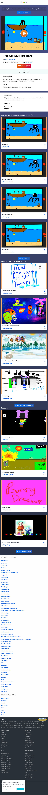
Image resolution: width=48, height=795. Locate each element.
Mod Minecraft (5, 589)
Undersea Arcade (6, 670)
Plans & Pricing (29, 744)
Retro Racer (4, 627)
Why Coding (28, 740)
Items (2, 710)
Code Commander (6, 625)
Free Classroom (29, 757)
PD (26, 772)
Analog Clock (4, 689)
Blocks (3, 712)
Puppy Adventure (6, 658)
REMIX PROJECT (24, 66)
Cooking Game (5, 620)
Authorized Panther (8, 252)
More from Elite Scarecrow (24, 405)
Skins (2, 707)
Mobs (2, 715)
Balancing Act (5, 598)
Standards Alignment (31, 770)
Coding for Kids (8, 9)
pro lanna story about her (9, 290)
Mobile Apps (4, 742)
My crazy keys (5, 396)
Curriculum (28, 734)
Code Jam (3, 770)
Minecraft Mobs (5, 760)
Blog (2, 732)
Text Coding (4, 705)
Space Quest (4, 615)
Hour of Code (4, 772)
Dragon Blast (4, 575)
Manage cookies (7, 789)
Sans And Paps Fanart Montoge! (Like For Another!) (11, 542)
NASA (2, 663)
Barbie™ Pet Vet (5, 570)
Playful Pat (28, 62)
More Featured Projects (24, 551)
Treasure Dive (5, 144)
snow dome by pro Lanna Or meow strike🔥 (11, 361)
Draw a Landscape (6, 641)
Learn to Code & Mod (8, 695)
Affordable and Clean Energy (9, 608)
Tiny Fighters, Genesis (8, 472)
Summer (27, 748)
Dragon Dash (4, 582)
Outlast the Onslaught (7, 629)
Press (2, 738)
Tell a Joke (4, 665)
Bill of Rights (4, 686)
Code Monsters (5, 594)
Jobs (2, 740)
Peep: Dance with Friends (8, 682)
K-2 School (28, 766)
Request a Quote (29, 778)
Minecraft (3, 700)
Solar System (4, 655)
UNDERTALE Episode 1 (8, 437)
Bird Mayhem (4, 667)
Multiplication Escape (7, 651)
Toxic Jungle (4, 587)
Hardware (4, 691)
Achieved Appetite (8, 474)
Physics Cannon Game (7, 653)
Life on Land (4, 606)
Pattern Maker (5, 674)
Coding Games (5, 753)
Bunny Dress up (6, 507)
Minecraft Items (5, 766)
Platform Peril (5, 632)
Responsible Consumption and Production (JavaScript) (16, 639)
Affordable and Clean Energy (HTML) (11, 636)
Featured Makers (29, 742)
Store (2, 748)
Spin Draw (4, 672)
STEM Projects (29, 776)
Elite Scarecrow (10, 59)
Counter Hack (5, 584)
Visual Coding (5, 698)
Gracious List (6, 510)
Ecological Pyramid (6, 646)
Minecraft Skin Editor (7, 759)
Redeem (27, 738)
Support (3, 736)
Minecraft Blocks (5, 762)
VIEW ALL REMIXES (24, 259)
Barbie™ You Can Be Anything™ (9, 572)
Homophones (5, 648)
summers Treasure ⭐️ (8, 179)
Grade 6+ (3, 568)
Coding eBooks (5, 746)
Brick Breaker (5, 591)
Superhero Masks (6, 644)
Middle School (29, 760)
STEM (2, 679)
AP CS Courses (29, 764)
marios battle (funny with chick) (10, 325)
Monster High (5, 613)
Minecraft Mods (5, 768)
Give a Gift (28, 736)
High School (28, 762)
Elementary (28, 759)
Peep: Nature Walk (6, 684)
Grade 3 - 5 (4, 565)
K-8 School (28, 768)
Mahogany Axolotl (8, 217)
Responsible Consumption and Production (12, 610)
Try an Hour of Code (8, 557)
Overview (27, 732)
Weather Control (5, 596)
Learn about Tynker (24, 13)
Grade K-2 (3, 563)
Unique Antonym (8, 182)
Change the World (6, 622)
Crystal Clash (4, 660)
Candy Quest (4, 577)
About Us (3, 734)
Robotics (3, 703)
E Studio (5, 439)
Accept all (20, 789)
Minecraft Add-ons (6, 764)
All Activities (4, 560)
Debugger (3, 677)
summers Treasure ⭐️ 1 (8, 214)
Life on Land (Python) (7, 634)
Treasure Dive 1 (6, 249)
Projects (17, 9)
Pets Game (4, 617)
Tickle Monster (5, 601)
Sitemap (3, 744)
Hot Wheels (4, 579)
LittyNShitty (6, 545)
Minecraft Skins (5, 757)
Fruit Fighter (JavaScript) (8, 603)
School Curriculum (30, 755)
